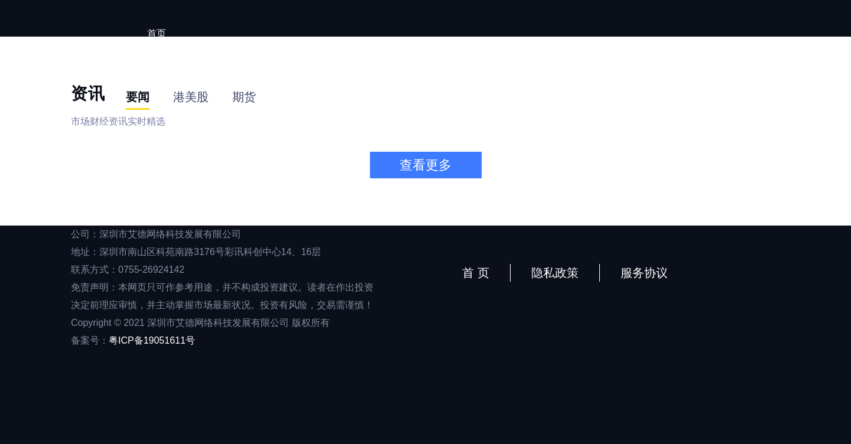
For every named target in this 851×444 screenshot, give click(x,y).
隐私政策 (555, 272)
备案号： (133, 340)
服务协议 (644, 272)
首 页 (475, 272)
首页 (156, 33)
